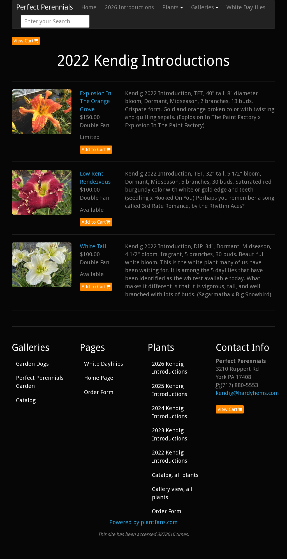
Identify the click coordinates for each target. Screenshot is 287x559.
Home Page (98, 377)
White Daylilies (245, 7)
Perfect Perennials (44, 7)
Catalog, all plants (175, 475)
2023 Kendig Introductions (169, 434)
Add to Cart (96, 149)
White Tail (93, 246)
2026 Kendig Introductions (169, 367)
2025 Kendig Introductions (169, 390)
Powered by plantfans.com (143, 522)
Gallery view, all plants (172, 493)
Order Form (99, 392)
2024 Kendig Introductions (169, 412)
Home (88, 7)
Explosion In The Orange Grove (95, 101)
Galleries (204, 7)
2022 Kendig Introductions (169, 456)
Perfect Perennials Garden (40, 381)
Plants (172, 7)
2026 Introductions (129, 7)
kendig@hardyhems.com (247, 393)
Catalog (26, 400)
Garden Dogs (32, 363)
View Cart (25, 41)
